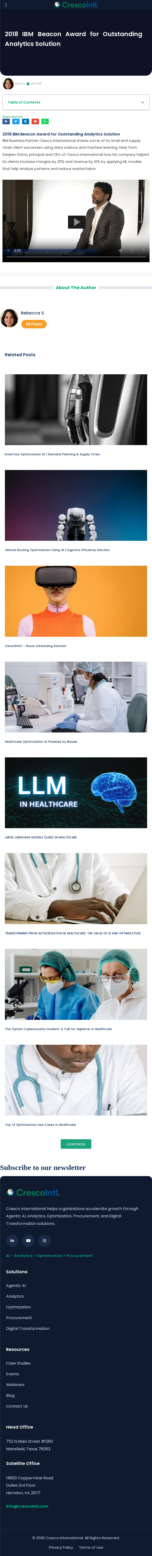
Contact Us (17, 1405)
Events (12, 1373)
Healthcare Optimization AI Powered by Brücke (41, 742)
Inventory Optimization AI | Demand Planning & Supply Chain (52, 454)
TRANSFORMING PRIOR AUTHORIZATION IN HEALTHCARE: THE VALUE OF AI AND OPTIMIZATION (72, 933)
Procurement (19, 1317)
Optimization (18, 1307)
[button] (142, 102)
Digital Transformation (27, 1328)
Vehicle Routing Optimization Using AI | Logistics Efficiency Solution (57, 550)
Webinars (15, 1384)
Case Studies (18, 1363)
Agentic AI (16, 1285)
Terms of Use (91, 1546)
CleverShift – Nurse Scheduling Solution (35, 646)
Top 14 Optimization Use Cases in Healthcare (40, 1125)
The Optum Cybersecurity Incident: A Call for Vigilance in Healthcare (58, 1029)
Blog (10, 1395)
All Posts (34, 324)
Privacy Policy (61, 1546)
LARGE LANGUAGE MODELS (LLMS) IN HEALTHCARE (41, 837)
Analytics (15, 1296)
